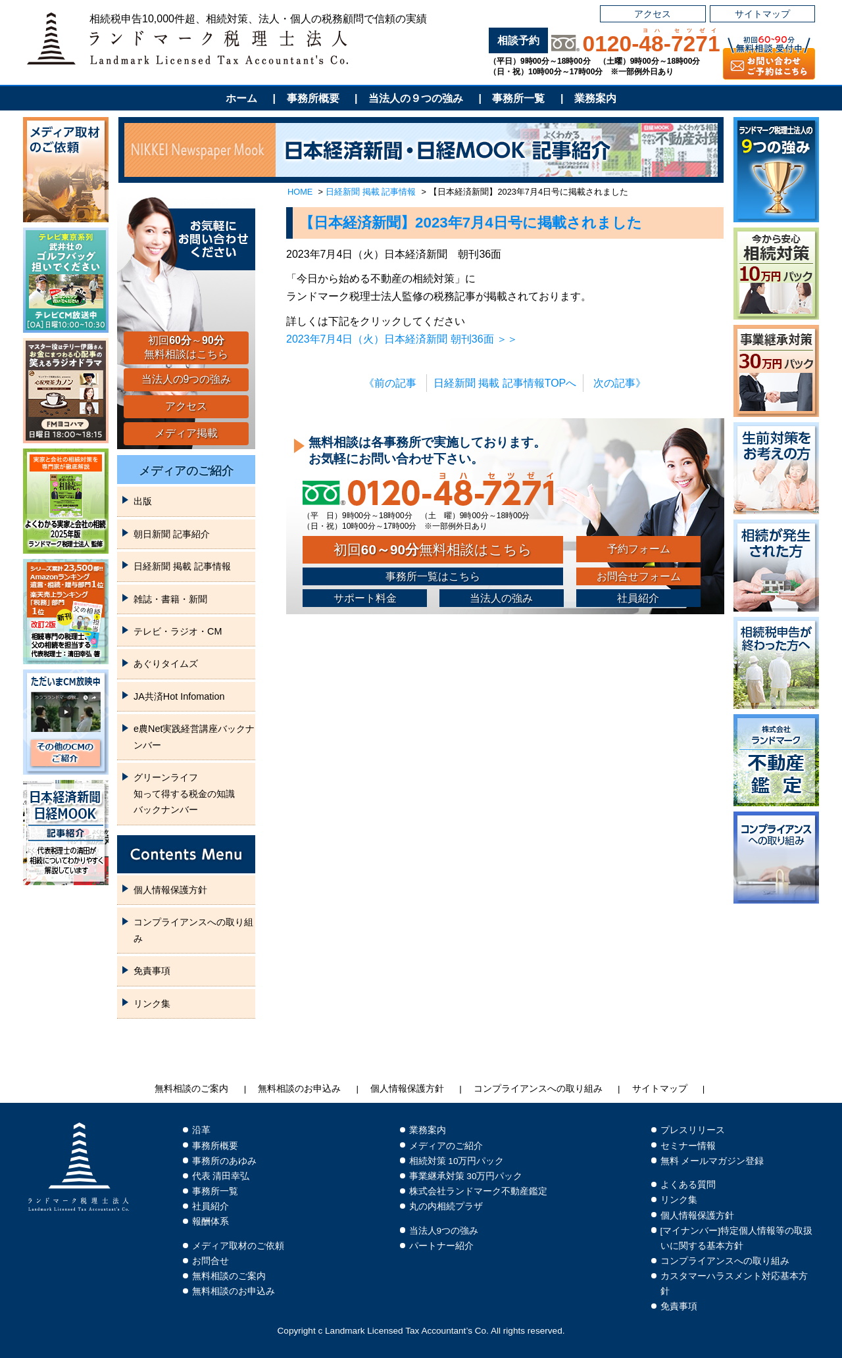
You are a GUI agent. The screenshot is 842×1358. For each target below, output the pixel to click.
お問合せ (210, 1261)
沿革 (201, 1130)
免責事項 (152, 970)
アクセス (652, 14)
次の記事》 (619, 383)
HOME (299, 192)
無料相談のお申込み (299, 1089)
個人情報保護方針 (170, 890)
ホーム (241, 98)
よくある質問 (688, 1185)
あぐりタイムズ (166, 663)
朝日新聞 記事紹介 (172, 534)
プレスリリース (692, 1130)
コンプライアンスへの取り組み (193, 930)
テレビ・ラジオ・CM (178, 631)
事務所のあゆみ (224, 1161)
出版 (143, 501)
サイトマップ (762, 14)
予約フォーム (638, 548)
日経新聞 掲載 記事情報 (371, 192)
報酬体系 (210, 1221)
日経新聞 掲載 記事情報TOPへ (505, 383)
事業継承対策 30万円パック (466, 1176)
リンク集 (152, 1003)
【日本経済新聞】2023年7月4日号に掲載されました (470, 222)
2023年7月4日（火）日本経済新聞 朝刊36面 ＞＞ (402, 339)
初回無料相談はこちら (433, 549)
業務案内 (595, 98)
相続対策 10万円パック (457, 1161)
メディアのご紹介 (186, 470)
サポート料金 (365, 598)
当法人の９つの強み (415, 98)
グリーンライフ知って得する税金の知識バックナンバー (184, 793)
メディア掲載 (186, 433)
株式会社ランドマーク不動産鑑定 (478, 1191)
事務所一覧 (518, 98)
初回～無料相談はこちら (186, 347)
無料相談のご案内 (191, 1089)
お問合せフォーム (639, 576)
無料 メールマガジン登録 (712, 1161)
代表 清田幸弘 (221, 1176)
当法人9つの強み (444, 1231)
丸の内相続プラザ (446, 1206)
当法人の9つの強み (186, 379)
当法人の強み (501, 598)
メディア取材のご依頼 (238, 1246)
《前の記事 (390, 383)
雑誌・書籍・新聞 (170, 599)
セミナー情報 (688, 1146)
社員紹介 (638, 598)
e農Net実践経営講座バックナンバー (194, 736)
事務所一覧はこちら (432, 576)
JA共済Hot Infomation (179, 696)
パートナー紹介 (441, 1246)
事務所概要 (313, 98)
